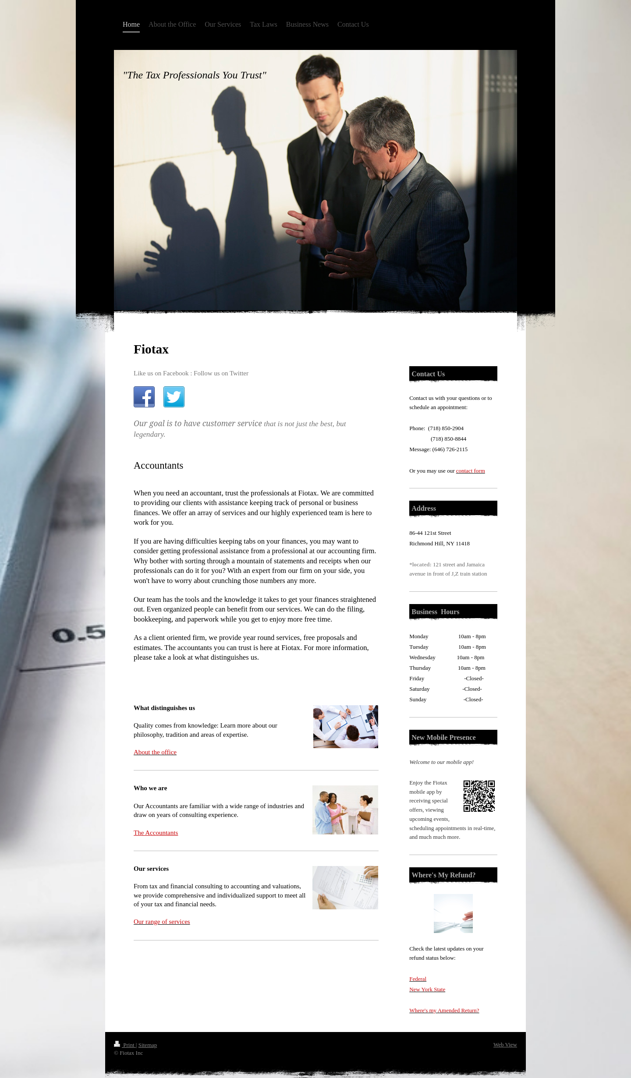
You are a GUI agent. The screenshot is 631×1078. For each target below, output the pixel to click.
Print (125, 1045)
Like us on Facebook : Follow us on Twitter (191, 373)
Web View (505, 1044)
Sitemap (147, 1045)
